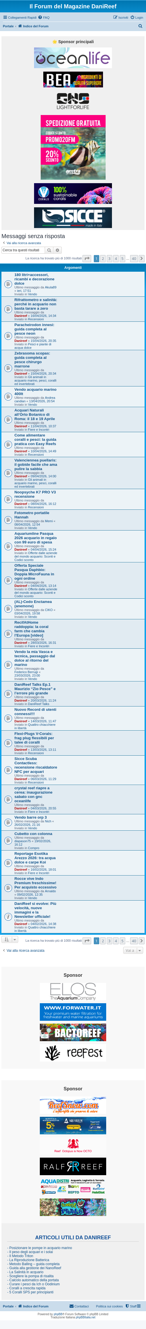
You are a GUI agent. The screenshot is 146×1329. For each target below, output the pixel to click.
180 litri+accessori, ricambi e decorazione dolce (34, 279)
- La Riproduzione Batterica (28, 1260)
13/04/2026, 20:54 (42, 401)
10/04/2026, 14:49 (43, 451)
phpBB (58, 1314)
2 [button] (103, 258)
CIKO (49, 610)
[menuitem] (43, 17)
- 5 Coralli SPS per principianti (30, 1292)
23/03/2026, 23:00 (27, 675)
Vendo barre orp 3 (30, 817)
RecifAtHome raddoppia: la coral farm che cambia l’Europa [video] (31, 628)
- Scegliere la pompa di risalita (30, 1276)
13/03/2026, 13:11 (43, 749)
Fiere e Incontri (38, 429)
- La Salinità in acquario (25, 1272)
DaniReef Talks (38, 704)
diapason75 (22, 841)
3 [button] (109, 258)
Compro (33, 848)
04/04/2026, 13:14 (43, 585)
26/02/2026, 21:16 (27, 824)
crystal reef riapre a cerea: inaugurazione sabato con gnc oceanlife (33, 794)
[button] (87, 258)
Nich (48, 821)
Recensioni (36, 319)
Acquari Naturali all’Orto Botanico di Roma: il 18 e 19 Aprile (34, 414)
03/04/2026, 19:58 (27, 613)
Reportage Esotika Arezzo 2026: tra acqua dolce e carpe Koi (35, 857)
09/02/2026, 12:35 (30, 894)
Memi (49, 521)
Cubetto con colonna (33, 834)
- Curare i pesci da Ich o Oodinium (33, 1284)
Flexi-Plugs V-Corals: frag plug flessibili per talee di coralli (34, 737)
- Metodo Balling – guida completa (33, 1264)
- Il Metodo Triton (20, 1256)
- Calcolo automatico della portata (33, 1280)
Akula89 (51, 287)
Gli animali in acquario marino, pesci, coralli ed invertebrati (35, 380)
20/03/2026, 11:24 (43, 700)
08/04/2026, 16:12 (43, 503)
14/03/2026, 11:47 (43, 721)
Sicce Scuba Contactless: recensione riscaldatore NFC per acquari (35, 765)
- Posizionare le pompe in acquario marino (39, 1248)
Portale (8, 26)
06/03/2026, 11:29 (43, 779)
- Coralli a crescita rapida (26, 1288)
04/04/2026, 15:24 (43, 549)
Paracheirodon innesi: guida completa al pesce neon (34, 329)
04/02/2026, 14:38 (43, 924)
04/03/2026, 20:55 (43, 808)
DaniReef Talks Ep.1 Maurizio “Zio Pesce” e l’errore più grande (35, 688)
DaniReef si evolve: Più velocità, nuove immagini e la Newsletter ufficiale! (35, 910)
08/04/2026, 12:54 (27, 524)
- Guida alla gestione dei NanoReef (34, 1268)
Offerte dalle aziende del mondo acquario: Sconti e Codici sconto (35, 556)
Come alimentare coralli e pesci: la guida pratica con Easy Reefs (35, 439)
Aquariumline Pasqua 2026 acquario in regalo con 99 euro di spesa (35, 537)
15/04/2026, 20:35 (43, 340)
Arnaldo (50, 891)
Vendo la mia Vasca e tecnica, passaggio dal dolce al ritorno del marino (34, 658)
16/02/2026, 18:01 (43, 869)
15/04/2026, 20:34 (43, 373)
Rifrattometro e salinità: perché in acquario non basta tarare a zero (35, 304)
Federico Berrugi (26, 672)
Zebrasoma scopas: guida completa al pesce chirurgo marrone (32, 359)
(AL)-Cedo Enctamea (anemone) (33, 604)
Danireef (20, 315)
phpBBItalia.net (86, 1317)
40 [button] (134, 258)
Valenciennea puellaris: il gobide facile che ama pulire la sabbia (35, 464)
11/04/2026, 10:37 (43, 426)
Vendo (32, 294)
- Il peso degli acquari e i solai (30, 1252)
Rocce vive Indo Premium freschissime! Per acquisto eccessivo (35, 882)
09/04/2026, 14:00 (43, 476)
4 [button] (116, 258)
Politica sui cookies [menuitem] (109, 1306)
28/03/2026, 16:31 (43, 642)
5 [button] (122, 258)
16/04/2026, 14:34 (43, 315)
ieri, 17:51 (24, 290)
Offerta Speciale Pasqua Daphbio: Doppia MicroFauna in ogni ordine (34, 572)
